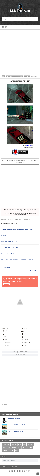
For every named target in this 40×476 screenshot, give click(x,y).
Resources (6, 333)
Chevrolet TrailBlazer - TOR (9, 241)
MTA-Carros (26, 76)
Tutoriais (24, 339)
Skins (4, 339)
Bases (19, 444)
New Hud (7, 267)
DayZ (19, 447)
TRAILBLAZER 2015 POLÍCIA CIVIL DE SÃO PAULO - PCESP (17, 229)
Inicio (3, 76)
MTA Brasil (4, 404)
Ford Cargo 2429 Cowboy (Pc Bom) (17, 425)
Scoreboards (6, 444)
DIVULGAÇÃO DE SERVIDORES (20, 351)
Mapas (24, 331)
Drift (4, 447)
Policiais (5, 450)
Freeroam (13, 444)
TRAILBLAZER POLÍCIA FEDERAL (10, 247)
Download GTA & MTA (14, 418)
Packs (24, 333)
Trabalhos (30, 444)
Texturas (5, 345)
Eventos (11, 450)
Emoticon (6, 284)
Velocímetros (6, 342)
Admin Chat (32, 271)
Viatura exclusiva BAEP (7, 253)
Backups (25, 447)
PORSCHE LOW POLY (7, 235)
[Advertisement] (20, 52)
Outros (24, 345)
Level (8, 447)
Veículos (5, 328)
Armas (24, 328)
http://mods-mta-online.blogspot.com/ (14, 76)
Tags (30, 447)
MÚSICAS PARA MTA (20, 355)
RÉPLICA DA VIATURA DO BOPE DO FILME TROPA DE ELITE (17, 260)
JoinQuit (14, 447)
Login (16, 450)
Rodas (24, 336)
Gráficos (5, 331)
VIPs (24, 444)
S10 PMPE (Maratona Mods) (15, 431)
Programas (6, 336)
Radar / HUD (25, 342)
